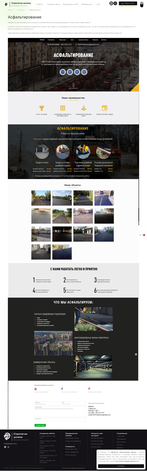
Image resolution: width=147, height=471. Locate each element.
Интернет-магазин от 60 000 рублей (47, 461)
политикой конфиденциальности (127, 461)
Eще (98, 4)
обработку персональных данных (123, 452)
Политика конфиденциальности (73, 468)
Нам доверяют (121, 439)
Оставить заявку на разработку (127, 6)
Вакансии (120, 448)
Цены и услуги (121, 442)
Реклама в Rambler (97, 444)
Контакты (120, 445)
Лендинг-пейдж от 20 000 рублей (48, 442)
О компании (120, 436)
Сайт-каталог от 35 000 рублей (47, 452)
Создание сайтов (53, 4)
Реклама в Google (97, 441)
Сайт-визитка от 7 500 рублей (47, 447)
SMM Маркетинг (86, 4)
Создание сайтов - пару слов (47, 437)
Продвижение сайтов (72, 438)
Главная (39, 4)
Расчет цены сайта (71, 449)
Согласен (121, 466)
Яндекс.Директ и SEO (70, 4)
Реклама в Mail (95, 447)
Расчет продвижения (72, 452)
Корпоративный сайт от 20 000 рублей (48, 457)
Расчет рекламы (70, 455)
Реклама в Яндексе (97, 438)
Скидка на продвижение (73, 441)
